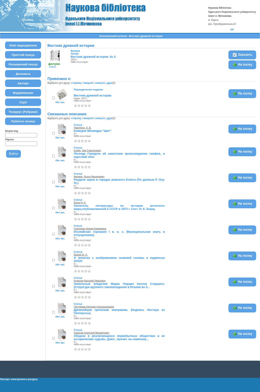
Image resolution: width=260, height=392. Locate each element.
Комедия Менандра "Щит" (92, 130)
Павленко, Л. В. (82, 127)
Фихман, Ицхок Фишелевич (89, 176)
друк (109, 83)
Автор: (75, 52)
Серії (23, 102)
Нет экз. (60, 102)
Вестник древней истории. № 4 (93, 56)
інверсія (88, 83)
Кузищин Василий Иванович (90, 280)
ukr (232, 29)
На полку (242, 64)
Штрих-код (11, 131)
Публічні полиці (23, 121)
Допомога (23, 73)
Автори (23, 83)
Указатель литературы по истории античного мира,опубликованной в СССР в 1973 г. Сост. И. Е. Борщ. (119, 207)
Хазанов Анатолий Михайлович (91, 332)
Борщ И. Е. (80, 202)
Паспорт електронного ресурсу (18, 379)
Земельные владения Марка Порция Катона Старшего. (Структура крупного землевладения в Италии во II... (119, 285)
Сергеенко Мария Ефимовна (90, 228)
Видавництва (23, 92)
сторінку (76, 83)
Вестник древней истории (92, 95)
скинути (100, 83)
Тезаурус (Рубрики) (23, 111)
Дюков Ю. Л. (81, 254)
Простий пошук (23, 55)
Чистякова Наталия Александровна (94, 306)
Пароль (9, 139)
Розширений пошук (23, 64)
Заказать (242, 54)
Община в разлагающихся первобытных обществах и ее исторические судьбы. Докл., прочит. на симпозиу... (119, 337)
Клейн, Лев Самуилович (87, 150)
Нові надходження (23, 45)
